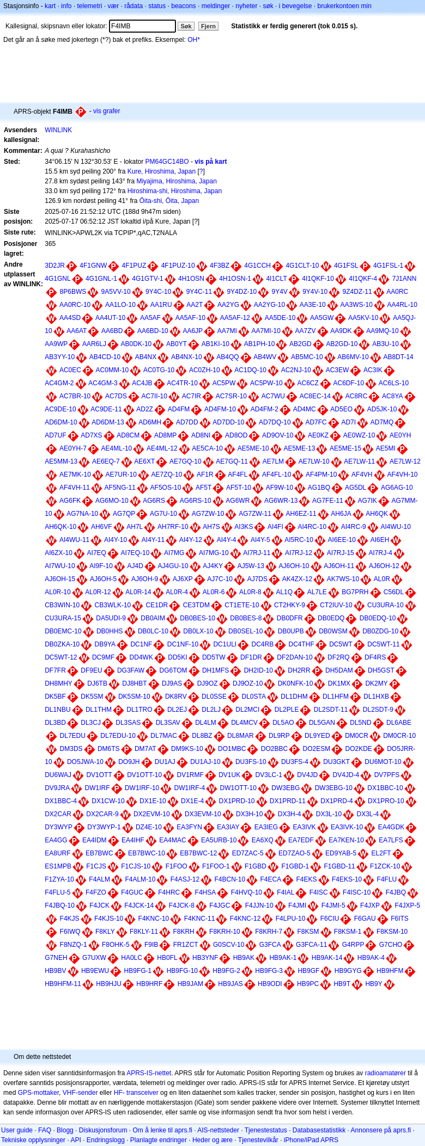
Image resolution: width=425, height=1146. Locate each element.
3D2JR (55, 265)
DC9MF (103, 657)
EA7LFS (391, 840)
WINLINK (58, 130)
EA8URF (57, 853)
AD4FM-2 (264, 409)
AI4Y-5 (260, 540)
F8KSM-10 (392, 931)
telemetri (89, 6)
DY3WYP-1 (103, 827)
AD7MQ (382, 422)
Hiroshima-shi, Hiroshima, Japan (174, 191)
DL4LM (205, 722)
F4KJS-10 (108, 918)
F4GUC (132, 892)
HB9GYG (348, 971)
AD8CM (128, 435)
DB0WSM (333, 631)
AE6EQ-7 (106, 461)
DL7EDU (73, 736)
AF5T (203, 487)
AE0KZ (318, 435)
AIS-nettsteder (218, 1130)
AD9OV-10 (277, 435)
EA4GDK (391, 827)
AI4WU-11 (74, 540)
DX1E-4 (192, 801)
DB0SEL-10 (245, 631)
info (66, 6)
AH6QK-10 (60, 527)
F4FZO (96, 892)
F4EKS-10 (347, 879)
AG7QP (124, 513)
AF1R (205, 474)
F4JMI (297, 905)
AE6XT (144, 461)
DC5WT (341, 644)
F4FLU (387, 879)
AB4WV (264, 357)
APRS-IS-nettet (148, 1073)
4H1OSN (191, 278)
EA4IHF (133, 840)
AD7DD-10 (228, 422)
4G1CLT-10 (302, 265)
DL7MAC (163, 736)
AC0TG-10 (158, 370)
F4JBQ (396, 892)
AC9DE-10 (60, 409)
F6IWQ (70, 931)
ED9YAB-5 (340, 853)
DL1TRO (139, 709)
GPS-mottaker (38, 1092)
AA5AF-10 (190, 318)
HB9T (341, 984)
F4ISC (318, 892)
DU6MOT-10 (383, 762)
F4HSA (205, 892)
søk (268, 6)
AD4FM (179, 409)
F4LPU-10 (291, 918)
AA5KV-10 (363, 318)
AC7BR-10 (74, 396)
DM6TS (109, 749)
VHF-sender (80, 1092)
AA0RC (397, 291)
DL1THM (99, 709)
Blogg (65, 1130)
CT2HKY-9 (289, 605)
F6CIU (329, 918)
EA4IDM (94, 840)
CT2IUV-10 (336, 605)
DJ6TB (97, 683)
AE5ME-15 (345, 448)
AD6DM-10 (61, 422)
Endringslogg (106, 1140)
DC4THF (301, 644)
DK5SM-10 (134, 696)
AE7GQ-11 (232, 461)
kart (50, 6)
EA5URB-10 (218, 840)
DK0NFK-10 (295, 683)
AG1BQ (319, 487)
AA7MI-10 (265, 331)
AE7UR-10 (121, 474)
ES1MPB (58, 866)
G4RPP (353, 944)
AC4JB (142, 383)
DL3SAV (168, 722)
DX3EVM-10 (203, 814)
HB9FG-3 (269, 971)
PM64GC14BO (167, 161)
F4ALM (99, 879)
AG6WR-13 (281, 500)
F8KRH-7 (268, 931)
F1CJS (96, 866)
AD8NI (200, 435)
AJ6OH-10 (293, 566)
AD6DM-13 (108, 422)
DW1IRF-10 (142, 788)
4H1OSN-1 (235, 278)
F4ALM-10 (140, 879)
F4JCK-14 (139, 905)
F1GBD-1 (295, 866)
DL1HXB (376, 696)
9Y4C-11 (199, 291)
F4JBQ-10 (60, 905)
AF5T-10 (238, 487)
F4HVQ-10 (246, 892)
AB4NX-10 (186, 357)
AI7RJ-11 (256, 553)
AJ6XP (183, 579)
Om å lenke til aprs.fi (162, 1130)
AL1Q (284, 592)
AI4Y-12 (190, 540)
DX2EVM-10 (151, 814)
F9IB (151, 944)
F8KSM (308, 931)
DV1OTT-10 (144, 775)
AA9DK (340, 331)
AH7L (134, 527)
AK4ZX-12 (297, 579)
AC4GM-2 (59, 383)
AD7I (348, 422)
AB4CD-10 (104, 357)
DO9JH (128, 762)
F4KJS (70, 918)
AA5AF (150, 318)
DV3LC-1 (269, 775)
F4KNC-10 (153, 918)
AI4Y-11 (153, 540)
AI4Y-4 (226, 540)
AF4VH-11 (74, 487)
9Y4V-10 (314, 291)
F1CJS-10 (135, 866)
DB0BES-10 (197, 618)
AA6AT (76, 331)
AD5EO (341, 409)
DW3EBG (285, 788)
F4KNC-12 (245, 918)
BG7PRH (355, 592)
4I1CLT (276, 278)
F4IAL (285, 892)
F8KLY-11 (144, 931)
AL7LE (317, 592)
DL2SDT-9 (378, 709)
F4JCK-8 (182, 905)
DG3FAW (130, 670)
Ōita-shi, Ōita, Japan (169, 201)
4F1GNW (93, 265)
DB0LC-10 (153, 631)
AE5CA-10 (207, 448)
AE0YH (400, 435)
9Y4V (279, 291)
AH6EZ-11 (301, 513)
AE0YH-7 (73, 448)
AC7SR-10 (231, 396)
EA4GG (56, 840)
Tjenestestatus (266, 1130)
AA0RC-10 (74, 305)
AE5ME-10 (253, 448)
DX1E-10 (152, 801)
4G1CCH (257, 265)
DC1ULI (224, 644)
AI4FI (275, 527)
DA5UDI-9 (111, 618)
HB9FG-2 (226, 971)
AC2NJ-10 (296, 370)
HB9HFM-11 (63, 984)
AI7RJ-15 (340, 553)
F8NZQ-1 (73, 944)
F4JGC (219, 905)
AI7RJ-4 (380, 553)
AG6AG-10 (397, 487)
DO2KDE (358, 749)
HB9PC (308, 984)
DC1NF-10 (182, 644)
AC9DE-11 (106, 409)
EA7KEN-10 (346, 840)
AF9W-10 (279, 487)
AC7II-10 (154, 396)
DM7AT (145, 749)
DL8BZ (202, 736)
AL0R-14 (138, 592)
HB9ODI (270, 984)
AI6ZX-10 (58, 553)
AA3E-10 (313, 305)
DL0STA (253, 696)
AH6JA (341, 513)
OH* (193, 40)
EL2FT (381, 853)
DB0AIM (153, 618)
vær (113, 6)
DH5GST (381, 670)
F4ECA (270, 879)
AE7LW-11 (359, 461)
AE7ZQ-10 (167, 474)
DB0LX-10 (198, 631)
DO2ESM (316, 749)
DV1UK (229, 775)
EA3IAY (228, 827)
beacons (183, 6)
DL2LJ (211, 709)
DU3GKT (336, 762)
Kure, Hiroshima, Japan (161, 171)
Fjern (208, 26)
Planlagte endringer (158, 1140)
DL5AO (283, 722)
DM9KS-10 (187, 749)
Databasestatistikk (319, 1130)
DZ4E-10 (149, 827)
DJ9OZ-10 (248, 683)
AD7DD (187, 422)
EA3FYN (189, 827)
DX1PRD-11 (288, 801)
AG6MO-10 (112, 500)
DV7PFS (387, 775)
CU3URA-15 (63, 618)
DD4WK (141, 657)
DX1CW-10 (108, 801)
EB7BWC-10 (146, 853)
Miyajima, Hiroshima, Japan (176, 181)
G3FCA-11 (311, 944)
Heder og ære (212, 1140)
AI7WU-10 (60, 566)
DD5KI (177, 657)
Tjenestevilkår (258, 1140)
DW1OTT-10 (238, 788)
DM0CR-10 (399, 736)
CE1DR (157, 605)
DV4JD (307, 775)
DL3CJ (91, 722)
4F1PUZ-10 (178, 265)
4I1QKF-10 (318, 278)
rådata (133, 6)
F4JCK (99, 905)
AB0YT (176, 344)
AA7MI (227, 331)
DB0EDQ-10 (378, 618)
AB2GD (300, 344)
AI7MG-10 (214, 553)
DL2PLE (287, 709)
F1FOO (176, 866)
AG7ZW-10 (208, 513)
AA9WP (56, 344)
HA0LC (131, 958)
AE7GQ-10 (185, 461)
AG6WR (238, 500)
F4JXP (370, 905)
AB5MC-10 (307, 357)
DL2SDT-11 (331, 709)
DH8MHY (58, 683)
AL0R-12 (98, 592)
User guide (17, 1130)
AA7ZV (305, 331)
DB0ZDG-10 (380, 631)
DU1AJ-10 (205, 762)
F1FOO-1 (216, 866)
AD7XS (91, 435)
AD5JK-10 (382, 409)
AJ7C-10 (220, 579)
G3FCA (270, 944)
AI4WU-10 (395, 527)
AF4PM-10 (321, 474)
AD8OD (236, 435)
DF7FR (55, 670)
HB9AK (243, 958)
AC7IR (191, 396)
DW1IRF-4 (189, 788)
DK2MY (376, 683)
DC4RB (262, 644)
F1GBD (255, 866)
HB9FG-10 (182, 971)
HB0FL (167, 958)
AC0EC (70, 370)
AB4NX (145, 357)
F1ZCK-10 (385, 866)
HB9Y (373, 984)
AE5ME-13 (299, 448)
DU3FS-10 (250, 762)
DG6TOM (173, 670)
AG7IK (367, 500)
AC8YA (392, 396)
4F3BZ (219, 265)
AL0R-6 (214, 592)
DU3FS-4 (294, 762)
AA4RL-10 (402, 305)
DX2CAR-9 (102, 814)
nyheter (246, 6)
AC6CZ (307, 383)
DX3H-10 (249, 814)
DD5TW (214, 657)
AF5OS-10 (165, 487)
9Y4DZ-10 (242, 291)
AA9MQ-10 (382, 331)
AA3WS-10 (356, 305)
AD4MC (304, 409)
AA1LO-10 (120, 305)
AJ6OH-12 (384, 566)
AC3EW (337, 370)
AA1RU (161, 305)
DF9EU (91, 670)
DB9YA (105, 644)
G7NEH (56, 958)
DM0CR (356, 736)
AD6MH (149, 422)
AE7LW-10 (314, 461)
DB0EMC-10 (63, 631)
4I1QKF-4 (363, 278)
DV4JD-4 (346, 775)
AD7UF (55, 435)
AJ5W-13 (251, 566)
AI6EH (380, 540)
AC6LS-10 (394, 383)
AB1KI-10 (215, 344)
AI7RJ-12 (298, 553)
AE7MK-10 (75, 474)
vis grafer (106, 111)
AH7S (211, 527)
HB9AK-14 (327, 958)
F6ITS (400, 918)
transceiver (142, 1092)
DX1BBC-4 (61, 801)
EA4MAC (172, 840)
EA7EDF (301, 840)
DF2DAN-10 (294, 657)
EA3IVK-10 (347, 827)
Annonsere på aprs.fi (381, 1130)
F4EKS (306, 879)
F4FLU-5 (57, 892)
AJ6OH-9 (144, 579)
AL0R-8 (250, 592)
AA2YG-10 (269, 305)
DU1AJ (165, 762)
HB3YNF (205, 958)
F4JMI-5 (333, 905)
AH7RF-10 (173, 527)
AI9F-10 (101, 566)
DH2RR (299, 670)
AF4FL (237, 474)
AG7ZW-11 (255, 513)
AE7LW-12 (405, 461)
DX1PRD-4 (336, 801)
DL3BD (55, 722)
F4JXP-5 (407, 905)
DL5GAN (322, 722)
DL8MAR (240, 736)
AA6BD (112, 331)
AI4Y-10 (115, 540)
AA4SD (70, 318)
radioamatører (385, 1073)
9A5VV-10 (116, 291)
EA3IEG (266, 827)
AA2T (194, 305)
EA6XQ (263, 840)
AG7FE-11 (327, 500)
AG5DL (355, 487)
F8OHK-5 (116, 944)
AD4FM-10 (220, 409)
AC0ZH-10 (204, 370)
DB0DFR (290, 618)
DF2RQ (338, 657)
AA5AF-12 (235, 318)
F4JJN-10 (259, 905)
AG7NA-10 (82, 513)
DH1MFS (215, 670)
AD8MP (165, 435)
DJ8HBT (134, 683)
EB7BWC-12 (198, 853)
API (75, 1140)
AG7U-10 (163, 513)
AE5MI (386, 448)
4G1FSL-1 (388, 265)
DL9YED (317, 736)
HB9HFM (390, 971)
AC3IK (372, 370)
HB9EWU (95, 971)
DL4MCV (244, 722)
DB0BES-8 (246, 618)
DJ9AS (172, 683)
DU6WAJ (58, 775)
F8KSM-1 (348, 931)
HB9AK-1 (282, 958)
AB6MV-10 (352, 357)
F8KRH (183, 931)
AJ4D (135, 566)
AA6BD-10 (152, 331)
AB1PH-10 (259, 344)
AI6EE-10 (342, 540)
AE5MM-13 (61, 461)
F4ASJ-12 (185, 879)
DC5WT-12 (61, 657)
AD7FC (315, 422)
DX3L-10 (329, 814)
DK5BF (55, 696)
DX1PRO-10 (386, 801)
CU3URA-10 (385, 605)
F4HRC (169, 892)
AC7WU (273, 396)
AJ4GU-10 (173, 566)
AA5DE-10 (280, 318)
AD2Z (144, 409)
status (157, 6)
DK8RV (176, 696)
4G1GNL (57, 278)
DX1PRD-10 (236, 801)
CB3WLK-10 (113, 605)
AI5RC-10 (298, 540)
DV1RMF (190, 775)
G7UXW (94, 958)
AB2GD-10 (341, 344)
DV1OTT (99, 775)
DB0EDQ (331, 618)
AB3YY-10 (60, 357)
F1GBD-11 (339, 866)
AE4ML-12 (162, 448)
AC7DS (116, 396)
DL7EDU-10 (118, 736)
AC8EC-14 (315, 396)
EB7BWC (99, 853)
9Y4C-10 (158, 291)
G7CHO (391, 944)
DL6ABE (398, 722)
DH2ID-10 (258, 670)
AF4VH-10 (402, 474)
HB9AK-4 (371, 958)
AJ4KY (213, 566)
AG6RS (154, 500)
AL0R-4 (177, 592)
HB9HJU (109, 984)
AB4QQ (227, 357)
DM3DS (71, 749)
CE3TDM (196, 605)
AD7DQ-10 (275, 422)
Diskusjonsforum (103, 1130)
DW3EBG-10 (334, 788)
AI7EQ (96, 553)
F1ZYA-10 (59, 879)
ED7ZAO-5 (294, 853)
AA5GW (321, 318)
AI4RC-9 (353, 527)
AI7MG (174, 553)
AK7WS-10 (343, 579)
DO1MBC (232, 749)
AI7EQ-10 (135, 553)
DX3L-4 (367, 814)
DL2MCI (247, 709)
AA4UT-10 (110, 318)
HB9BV (55, 971)
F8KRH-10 (224, 931)
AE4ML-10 (116, 448)
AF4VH (362, 474)
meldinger (216, 6)
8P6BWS (73, 291)
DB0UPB (291, 631)
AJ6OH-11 (339, 566)
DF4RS (375, 657)
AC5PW (224, 383)
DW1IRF (97, 788)
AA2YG (228, 305)
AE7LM (273, 461)
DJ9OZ (207, 683)
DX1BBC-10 (385, 788)
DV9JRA (57, 788)
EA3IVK (304, 827)
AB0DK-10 (136, 344)
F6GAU (365, 918)
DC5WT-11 (383, 644)
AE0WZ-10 (359, 435)
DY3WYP (58, 827)
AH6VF (101, 527)
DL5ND (360, 722)
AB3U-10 (385, 344)
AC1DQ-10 (250, 370)
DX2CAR (58, 814)
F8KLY (105, 931)
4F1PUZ (134, 265)
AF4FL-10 (276, 474)
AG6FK (70, 500)
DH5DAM (339, 670)
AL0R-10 (57, 592)
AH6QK (377, 513)
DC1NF (141, 644)
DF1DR (251, 657)
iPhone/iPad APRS (311, 1140)
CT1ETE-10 (241, 605)
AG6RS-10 (195, 500)
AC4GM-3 (102, 383)
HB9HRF (149, 984)
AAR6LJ (94, 344)
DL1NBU (57, 709)
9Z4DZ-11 (357, 291)
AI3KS (243, 527)
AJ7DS (257, 579)
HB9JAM (190, 984)
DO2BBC (274, 749)
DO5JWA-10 (85, 762)
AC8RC (356, 396)
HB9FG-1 (138, 971)
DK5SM (92, 696)
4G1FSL (346, 265)
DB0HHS (109, 631)
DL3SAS (128, 722)
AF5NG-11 (120, 487)
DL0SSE (214, 696)
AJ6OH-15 (60, 579)
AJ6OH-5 (103, 579)
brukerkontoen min (345, 6)
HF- (119, 1092)
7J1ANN (404, 278)
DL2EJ (177, 709)
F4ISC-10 (357, 892)
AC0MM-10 (112, 370)
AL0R (382, 579)
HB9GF (308, 971)
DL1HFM (336, 696)
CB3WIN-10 (62, 605)
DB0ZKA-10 (62, 644)
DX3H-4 (289, 814)
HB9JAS (230, 984)
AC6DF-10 (348, 383)
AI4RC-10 (312, 527)
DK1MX (339, 683)
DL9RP (279, 736)
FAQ (44, 1130)
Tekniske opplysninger (33, 1140)
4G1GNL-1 (101, 278)
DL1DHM (294, 696)
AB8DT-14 (398, 357)
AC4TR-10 (182, 383)
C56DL (394, 592)
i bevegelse (295, 6)
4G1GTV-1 (147, 278)
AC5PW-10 (266, 383)
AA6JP (193, 331)
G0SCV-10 (228, 944)
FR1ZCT (185, 944)
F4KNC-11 (199, 918)
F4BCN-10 (229, 879)
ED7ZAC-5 (248, 853)
